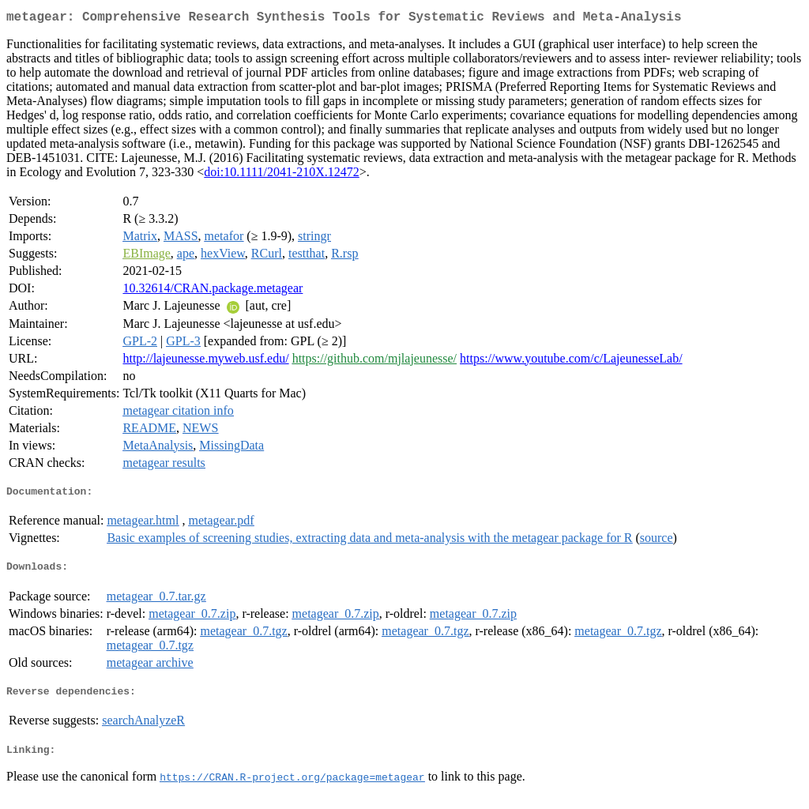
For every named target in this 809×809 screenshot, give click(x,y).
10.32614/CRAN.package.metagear (212, 291)
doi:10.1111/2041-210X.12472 (281, 175)
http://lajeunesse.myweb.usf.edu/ (205, 361)
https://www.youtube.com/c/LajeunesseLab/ (571, 361)
